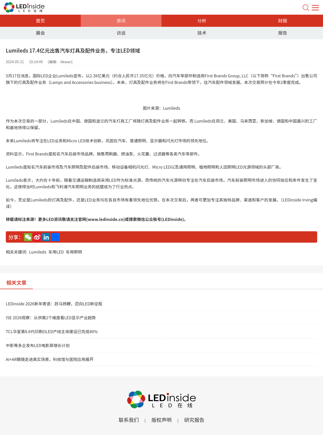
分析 (201, 20)
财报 (282, 20)
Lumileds (37, 252)
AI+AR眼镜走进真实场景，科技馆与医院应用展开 (49, 359)
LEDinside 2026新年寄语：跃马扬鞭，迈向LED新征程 (54, 304)
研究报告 (194, 419)
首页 (40, 20)
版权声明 (161, 419)
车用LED (56, 252)
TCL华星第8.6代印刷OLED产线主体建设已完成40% (52, 331)
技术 (201, 32)
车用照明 (74, 252)
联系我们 (129, 419)
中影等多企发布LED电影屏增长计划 (38, 345)
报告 (282, 32)
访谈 (121, 32)
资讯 (121, 20)
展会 (40, 32)
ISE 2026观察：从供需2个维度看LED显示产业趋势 (51, 317)
